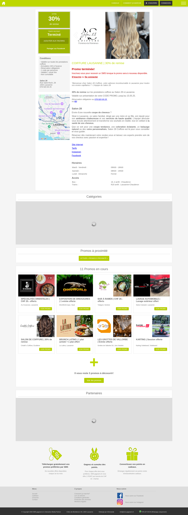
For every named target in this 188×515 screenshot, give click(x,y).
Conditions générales (81, 498)
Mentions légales (80, 501)
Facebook (76, 155)
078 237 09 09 (146, 512)
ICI (75, 101)
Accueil (34, 494)
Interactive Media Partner (53, 512)
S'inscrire (76, 77)
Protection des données (82, 500)
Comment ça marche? (82, 494)
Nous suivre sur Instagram (134, 502)
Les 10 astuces (79, 496)
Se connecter (91, 77)
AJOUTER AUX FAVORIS (54, 41)
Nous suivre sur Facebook (134, 496)
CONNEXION (166, 3)
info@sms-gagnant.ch (127, 512)
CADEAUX (115, 3)
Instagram (76, 152)
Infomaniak (110, 512)
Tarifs (74, 148)
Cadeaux (35, 496)
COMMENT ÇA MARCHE (132, 3)
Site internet (77, 144)
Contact (34, 500)
